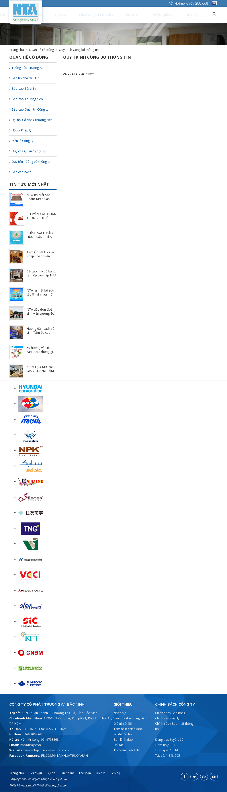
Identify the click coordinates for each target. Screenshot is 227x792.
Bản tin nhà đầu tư (23, 78)
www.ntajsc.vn (34, 750)
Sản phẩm (74, 14)
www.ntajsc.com (60, 750)
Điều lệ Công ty (21, 141)
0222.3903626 (56, 729)
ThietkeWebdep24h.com (52, 785)
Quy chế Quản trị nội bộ (27, 151)
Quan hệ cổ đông (123, 14)
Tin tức (151, 14)
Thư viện (84, 773)
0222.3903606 (26, 729)
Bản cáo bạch (20, 172)
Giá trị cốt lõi (123, 723)
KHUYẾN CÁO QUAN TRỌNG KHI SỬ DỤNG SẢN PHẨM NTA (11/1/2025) (41, 220)
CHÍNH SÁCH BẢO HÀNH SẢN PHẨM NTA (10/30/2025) (40, 237)
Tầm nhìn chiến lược (128, 729)
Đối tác (118, 745)
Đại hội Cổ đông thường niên (31, 120)
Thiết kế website (20, 785)
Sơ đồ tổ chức (123, 734)
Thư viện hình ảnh (126, 750)
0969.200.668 (197, 3)
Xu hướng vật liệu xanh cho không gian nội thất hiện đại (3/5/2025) (41, 353)
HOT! (91, 74)
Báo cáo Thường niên (26, 99)
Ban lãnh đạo (123, 739)
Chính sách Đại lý (167, 718)
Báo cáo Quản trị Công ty (28, 109)
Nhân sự (120, 713)
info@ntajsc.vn (30, 745)
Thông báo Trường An (26, 68)
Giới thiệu (50, 14)
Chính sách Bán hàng (170, 713)
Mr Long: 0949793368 (43, 739)
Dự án (95, 14)
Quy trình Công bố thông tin (30, 161)
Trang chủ (25, 14)
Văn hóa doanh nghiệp (130, 718)
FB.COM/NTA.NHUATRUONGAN (64, 755)
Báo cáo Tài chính (23, 88)
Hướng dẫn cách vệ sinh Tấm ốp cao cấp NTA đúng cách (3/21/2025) (41, 334)
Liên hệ (197, 14)
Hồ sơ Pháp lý (20, 130)
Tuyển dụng (174, 14)
